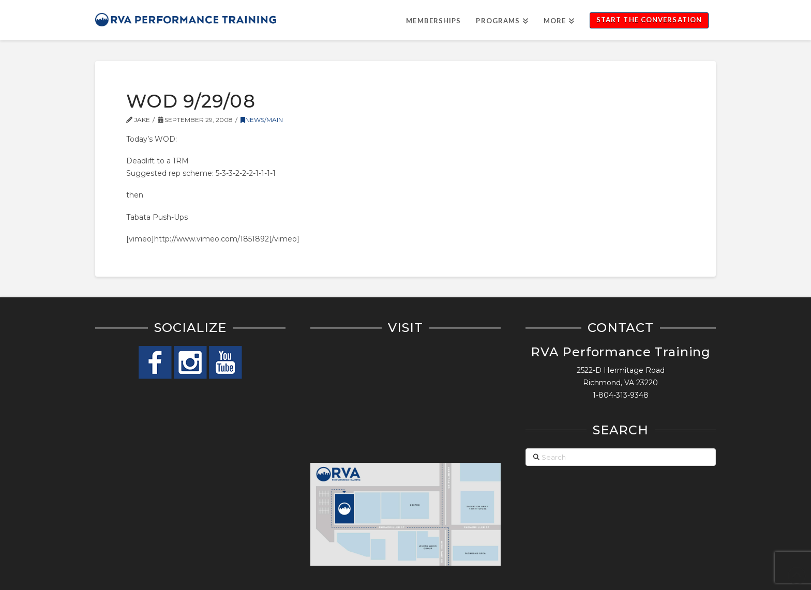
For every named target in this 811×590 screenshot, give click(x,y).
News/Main (262, 120)
